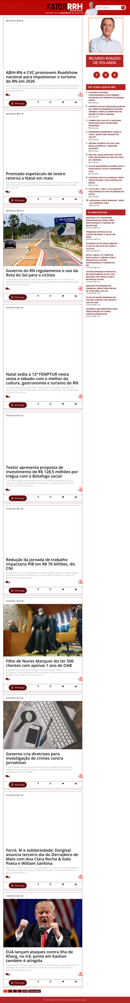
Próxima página (34, 991)
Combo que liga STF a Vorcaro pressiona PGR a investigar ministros (105, 123)
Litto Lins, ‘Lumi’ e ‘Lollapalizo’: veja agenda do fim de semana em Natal (106, 191)
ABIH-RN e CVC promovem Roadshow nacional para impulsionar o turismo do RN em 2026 (100, 221)
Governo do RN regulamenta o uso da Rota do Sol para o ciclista (102, 246)
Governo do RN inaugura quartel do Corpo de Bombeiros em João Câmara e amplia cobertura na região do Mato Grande (107, 110)
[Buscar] (123, 8)
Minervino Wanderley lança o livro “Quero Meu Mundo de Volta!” (105, 134)
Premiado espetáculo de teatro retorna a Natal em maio (100, 234)
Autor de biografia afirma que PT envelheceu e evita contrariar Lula (107, 168)
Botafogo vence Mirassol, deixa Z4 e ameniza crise (107, 201)
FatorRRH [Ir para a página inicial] (65, 7)
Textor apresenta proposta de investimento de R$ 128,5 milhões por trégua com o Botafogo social (101, 275)
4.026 (25, 991)
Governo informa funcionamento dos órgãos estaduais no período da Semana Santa (106, 96)
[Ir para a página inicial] (105, 35)
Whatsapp (17, 103)
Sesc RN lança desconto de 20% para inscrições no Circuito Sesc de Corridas (106, 157)
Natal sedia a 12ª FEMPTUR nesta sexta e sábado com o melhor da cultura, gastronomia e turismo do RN (101, 260)
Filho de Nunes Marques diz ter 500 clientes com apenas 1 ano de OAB (101, 300)
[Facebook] (96, 75)
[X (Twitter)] (114, 75)
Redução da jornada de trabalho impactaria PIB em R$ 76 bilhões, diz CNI (101, 288)
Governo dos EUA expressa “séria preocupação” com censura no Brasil (106, 180)
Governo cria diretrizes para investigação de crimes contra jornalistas (102, 311)
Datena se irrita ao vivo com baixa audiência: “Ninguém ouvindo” (104, 146)
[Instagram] (105, 75)
